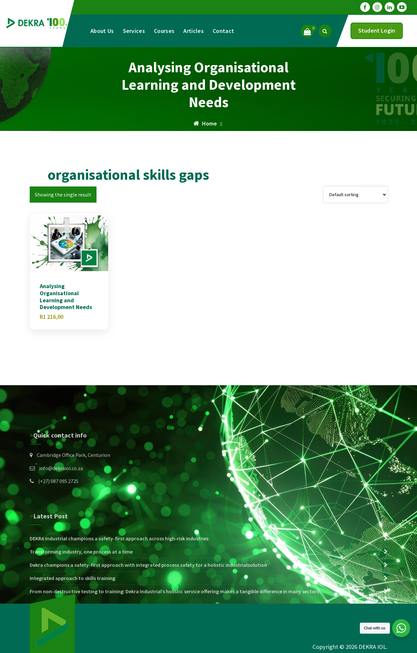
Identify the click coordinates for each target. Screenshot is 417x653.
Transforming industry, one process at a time (81, 592)
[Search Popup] (325, 31)
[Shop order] (355, 195)
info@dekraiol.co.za (61, 496)
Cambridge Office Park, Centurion (73, 483)
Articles (193, 31)
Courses (164, 31)
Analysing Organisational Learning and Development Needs (66, 297)
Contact (223, 31)
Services (134, 31)
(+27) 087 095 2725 (58, 509)
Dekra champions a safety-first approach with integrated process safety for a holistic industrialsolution (148, 605)
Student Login (376, 30)
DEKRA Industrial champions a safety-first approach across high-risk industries (119, 579)
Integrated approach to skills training (72, 618)
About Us (102, 31)
